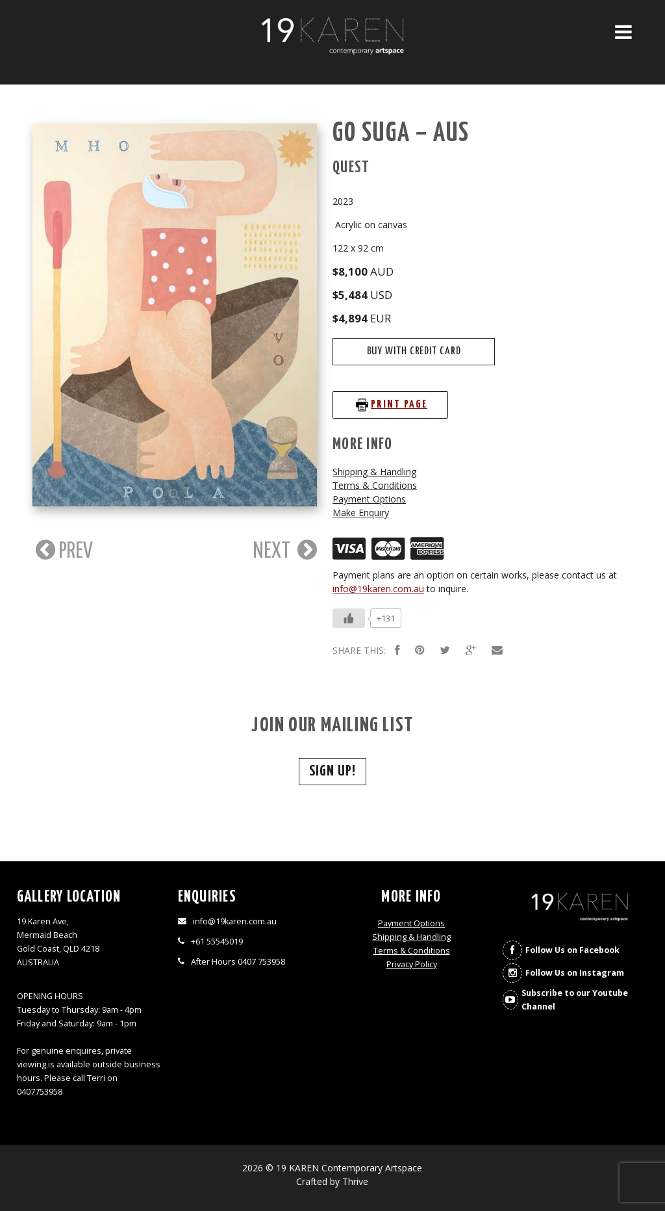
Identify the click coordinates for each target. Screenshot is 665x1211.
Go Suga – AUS (401, 133)
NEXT (285, 550)
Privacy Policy (411, 964)
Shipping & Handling (374, 471)
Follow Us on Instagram (574, 972)
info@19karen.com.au (378, 588)
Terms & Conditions (374, 485)
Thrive (355, 1181)
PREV (62, 550)
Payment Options (369, 499)
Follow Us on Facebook (572, 950)
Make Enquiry (360, 512)
